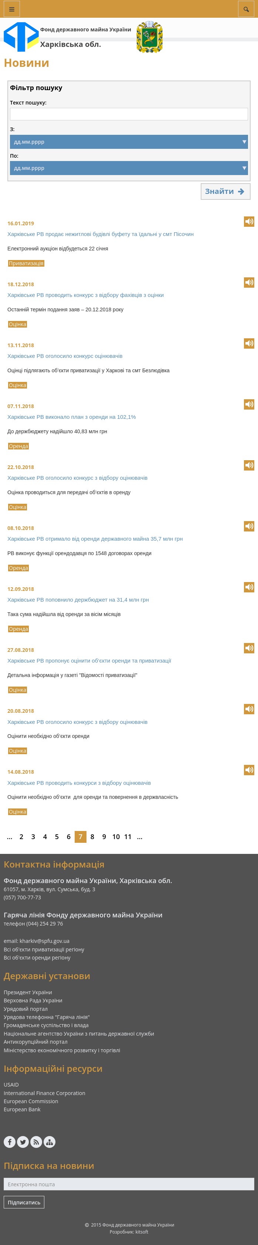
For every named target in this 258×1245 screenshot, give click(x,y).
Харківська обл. (70, 44)
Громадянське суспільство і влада (46, 1025)
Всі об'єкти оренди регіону (37, 957)
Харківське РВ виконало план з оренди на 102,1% (71, 417)
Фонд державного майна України (85, 29)
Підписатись (24, 1202)
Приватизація (26, 263)
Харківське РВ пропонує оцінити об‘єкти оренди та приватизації (89, 660)
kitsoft (141, 1232)
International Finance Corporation (44, 1093)
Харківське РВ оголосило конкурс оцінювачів (64, 356)
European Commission (31, 1101)
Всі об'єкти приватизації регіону (44, 949)
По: (14, 156)
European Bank (22, 1109)
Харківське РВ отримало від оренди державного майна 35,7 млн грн (95, 539)
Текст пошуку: (28, 102)
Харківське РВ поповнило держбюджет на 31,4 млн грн (78, 599)
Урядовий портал (26, 1008)
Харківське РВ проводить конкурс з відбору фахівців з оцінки (85, 295)
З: (12, 129)
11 (128, 836)
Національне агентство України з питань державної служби (79, 1033)
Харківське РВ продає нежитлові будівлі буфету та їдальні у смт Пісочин (100, 234)
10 (116, 836)
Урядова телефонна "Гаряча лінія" (47, 1016)
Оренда (18, 446)
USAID (11, 1084)
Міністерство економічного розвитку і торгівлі (62, 1050)
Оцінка (17, 324)
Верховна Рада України (33, 1000)
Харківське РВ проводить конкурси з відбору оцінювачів (79, 783)
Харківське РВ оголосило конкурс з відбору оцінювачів (77, 478)
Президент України (28, 992)
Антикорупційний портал (36, 1041)
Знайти (225, 191)
